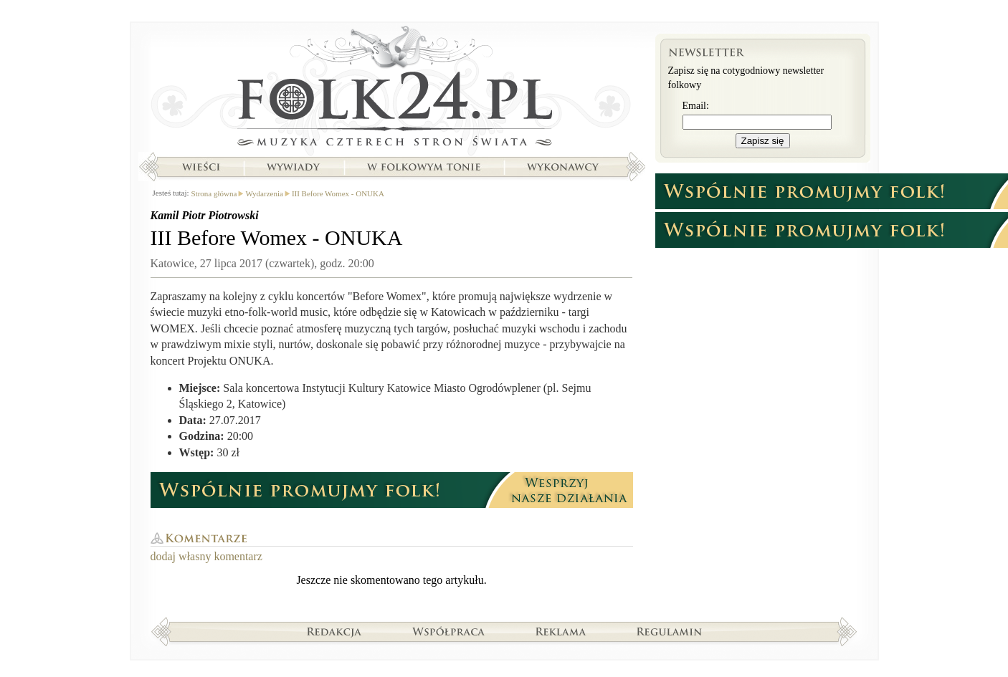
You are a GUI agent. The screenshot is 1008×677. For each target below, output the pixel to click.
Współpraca (448, 631)
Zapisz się (762, 140)
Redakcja (334, 631)
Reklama (561, 631)
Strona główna (391, 89)
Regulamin (669, 631)
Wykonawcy (564, 167)
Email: (696, 105)
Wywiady (293, 167)
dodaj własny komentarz (206, 556)
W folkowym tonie (423, 167)
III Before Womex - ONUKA (338, 193)
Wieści (200, 167)
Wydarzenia (263, 193)
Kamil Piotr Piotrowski (205, 215)
